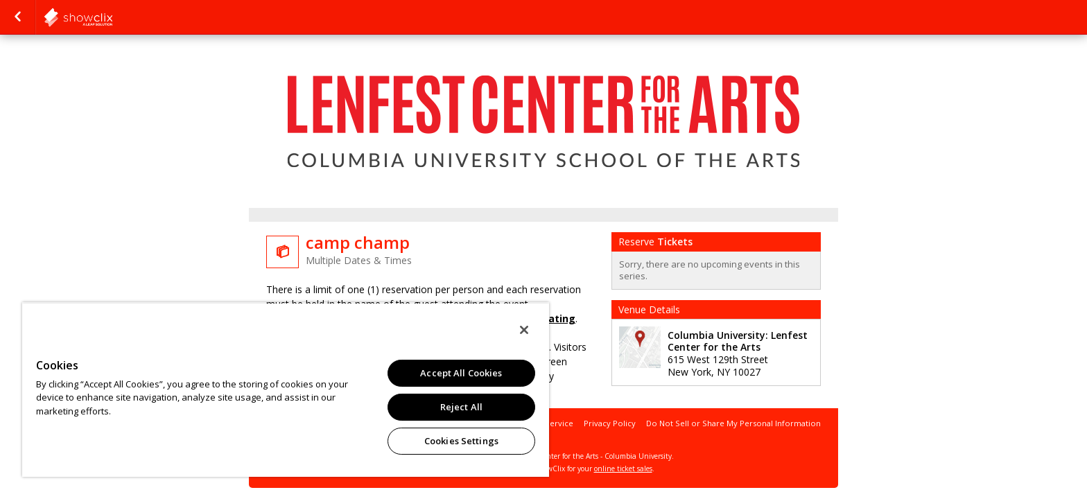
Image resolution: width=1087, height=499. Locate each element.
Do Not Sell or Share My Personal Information (733, 423)
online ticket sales (623, 468)
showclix (112, 17)
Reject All (461, 407)
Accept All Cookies (461, 373)
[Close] (524, 330)
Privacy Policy (610, 423)
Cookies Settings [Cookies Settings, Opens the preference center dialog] (461, 441)
